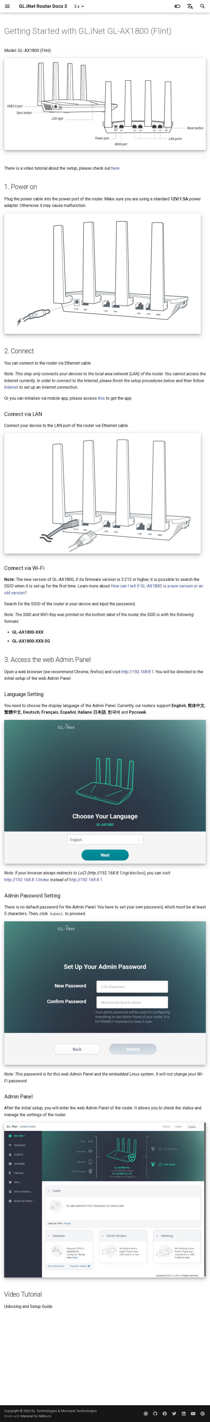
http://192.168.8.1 (137, 671)
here (115, 168)
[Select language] (190, 6)
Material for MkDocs (36, 1416)
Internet (11, 387)
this (101, 398)
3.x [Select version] (76, 6)
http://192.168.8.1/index (26, 879)
